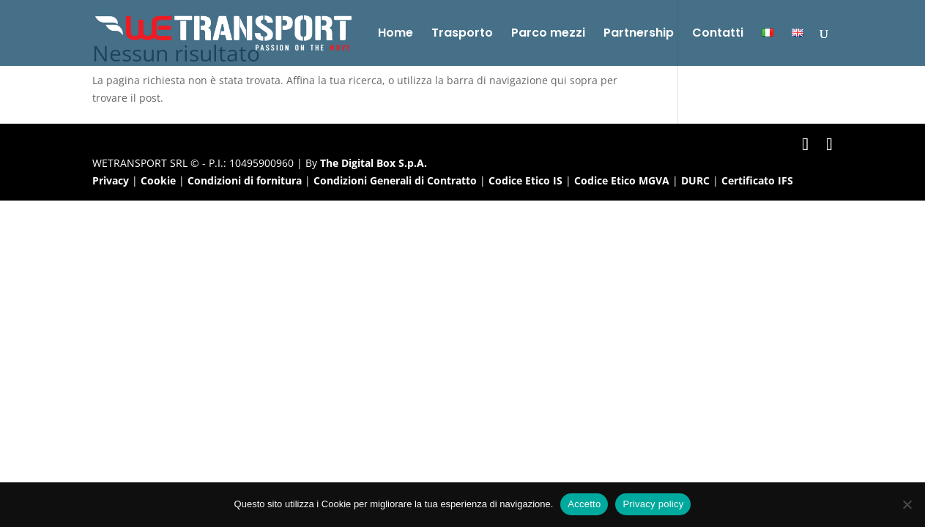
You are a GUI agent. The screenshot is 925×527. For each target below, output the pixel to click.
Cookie (158, 180)
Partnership (638, 34)
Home (395, 34)
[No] (906, 504)
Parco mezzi (548, 34)
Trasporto (462, 34)
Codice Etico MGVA (621, 180)
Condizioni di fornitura (244, 180)
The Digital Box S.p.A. (373, 163)
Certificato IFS (757, 180)
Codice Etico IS (525, 180)
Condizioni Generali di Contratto (395, 180)
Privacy (110, 180)
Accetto (584, 503)
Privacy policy (653, 503)
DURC (695, 180)
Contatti (717, 34)
